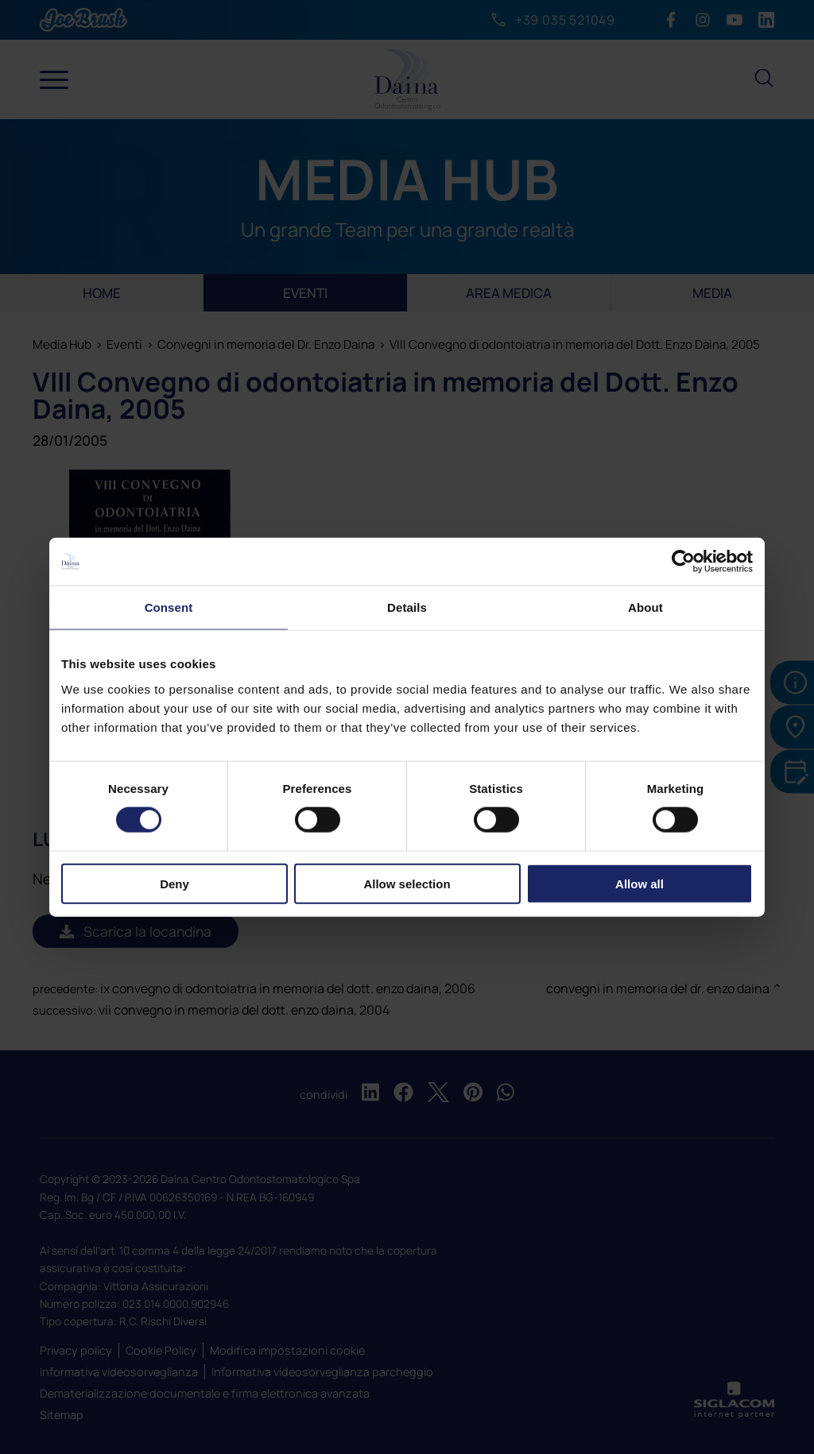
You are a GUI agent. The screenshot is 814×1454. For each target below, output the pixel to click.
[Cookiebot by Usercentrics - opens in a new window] (683, 562)
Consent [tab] (169, 607)
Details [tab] (407, 607)
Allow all (639, 883)
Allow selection (406, 883)
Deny (174, 883)
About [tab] (645, 607)
